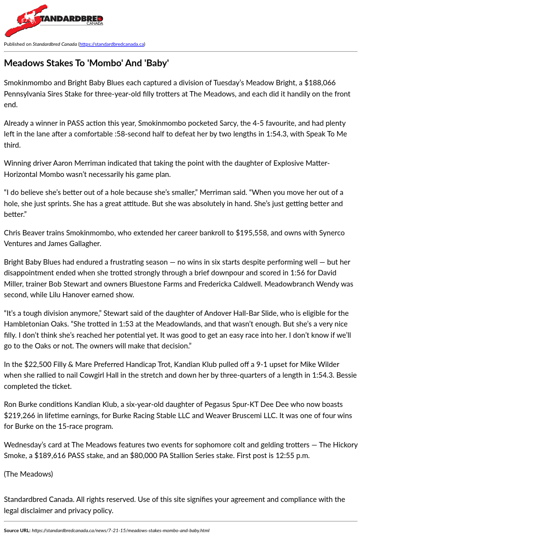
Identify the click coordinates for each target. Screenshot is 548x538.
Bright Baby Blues (32, 261)
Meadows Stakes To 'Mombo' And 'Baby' (86, 62)
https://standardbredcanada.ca (112, 44)
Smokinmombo (162, 122)
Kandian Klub (195, 364)
